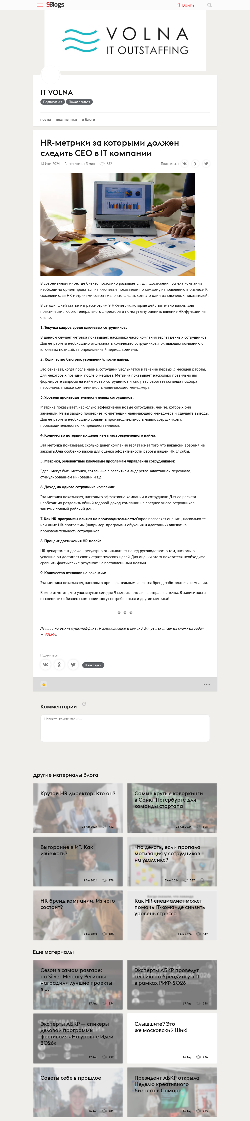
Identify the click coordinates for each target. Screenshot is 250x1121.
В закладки (93, 665)
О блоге (88, 119)
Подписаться (52, 102)
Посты (45, 119)
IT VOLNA (56, 92)
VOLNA (50, 634)
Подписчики (66, 119)
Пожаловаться (79, 102)
